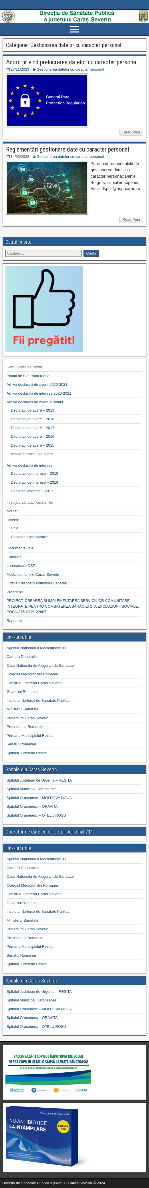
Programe (15, 592)
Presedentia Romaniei (25, 726)
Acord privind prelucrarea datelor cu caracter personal (72, 62)
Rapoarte (14, 621)
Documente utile (20, 548)
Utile (14, 528)
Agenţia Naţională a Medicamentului (36, 648)
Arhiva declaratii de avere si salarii (35, 402)
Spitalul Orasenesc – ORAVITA (32, 806)
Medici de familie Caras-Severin (33, 574)
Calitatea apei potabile (29, 537)
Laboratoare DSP (21, 565)
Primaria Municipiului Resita (29, 735)
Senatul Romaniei (21, 744)
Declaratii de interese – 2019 (34, 473)
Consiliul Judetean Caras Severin (34, 683)
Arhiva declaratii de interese (29, 465)
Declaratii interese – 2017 (32, 491)
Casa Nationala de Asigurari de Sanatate (40, 665)
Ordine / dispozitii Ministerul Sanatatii (37, 583)
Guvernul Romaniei (22, 691)
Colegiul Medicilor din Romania (32, 674)
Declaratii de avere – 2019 (32, 410)
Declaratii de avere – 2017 (32, 428)
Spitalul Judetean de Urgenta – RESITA (39, 780)
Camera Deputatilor (23, 656)
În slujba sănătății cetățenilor (30, 502)
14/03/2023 (20, 156)
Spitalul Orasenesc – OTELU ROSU (36, 815)
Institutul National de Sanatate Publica (38, 700)
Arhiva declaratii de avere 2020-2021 (37, 384)
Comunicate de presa (24, 367)
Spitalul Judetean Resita (27, 753)
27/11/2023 (20, 69)
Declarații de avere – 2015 (32, 445)
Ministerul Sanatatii (22, 709)
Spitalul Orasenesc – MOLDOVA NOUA (39, 798)
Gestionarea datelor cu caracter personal (70, 69)
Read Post (131, 132)
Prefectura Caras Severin (27, 718)
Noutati (12, 511)
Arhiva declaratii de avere (32, 454)
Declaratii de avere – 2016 (32, 436)
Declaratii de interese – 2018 (34, 482)
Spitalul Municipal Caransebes (32, 789)
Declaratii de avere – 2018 (32, 419)
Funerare (14, 557)
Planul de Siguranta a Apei (28, 376)
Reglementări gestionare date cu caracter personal (67, 149)
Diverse (13, 520)
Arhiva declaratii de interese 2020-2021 (39, 393)
